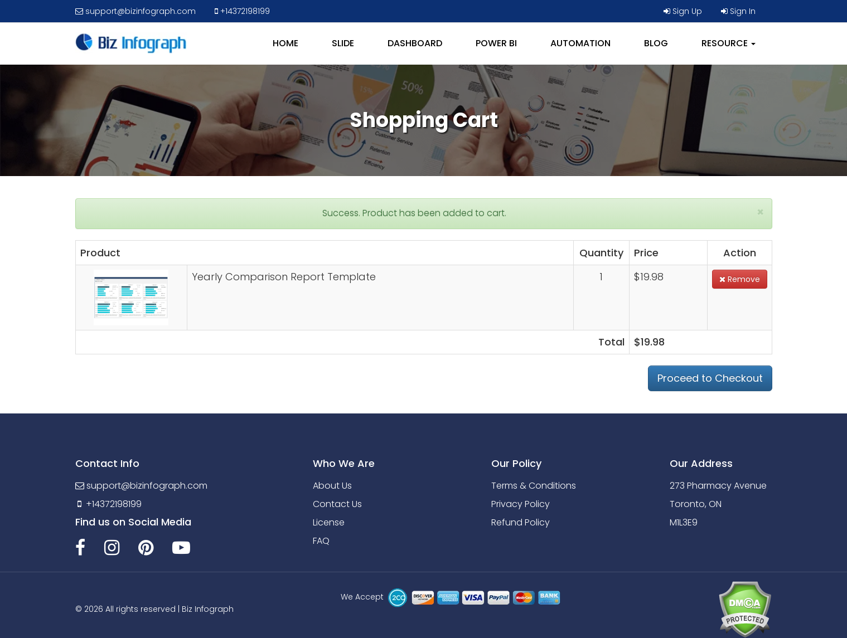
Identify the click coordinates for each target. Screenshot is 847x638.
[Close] (760, 212)
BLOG (656, 43)
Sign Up (683, 11)
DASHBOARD (415, 43)
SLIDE (343, 43)
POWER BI (496, 43)
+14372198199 (242, 11)
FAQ (321, 540)
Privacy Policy (520, 504)
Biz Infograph (208, 609)
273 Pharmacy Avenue (718, 485)
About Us (332, 485)
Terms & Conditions (533, 485)
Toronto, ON (696, 504)
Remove (739, 279)
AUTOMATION (580, 43)
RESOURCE (728, 43)
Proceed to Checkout (710, 378)
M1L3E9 (684, 522)
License (329, 522)
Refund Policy (520, 522)
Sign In (738, 11)
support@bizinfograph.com (135, 11)
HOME (285, 43)
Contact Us (337, 504)
